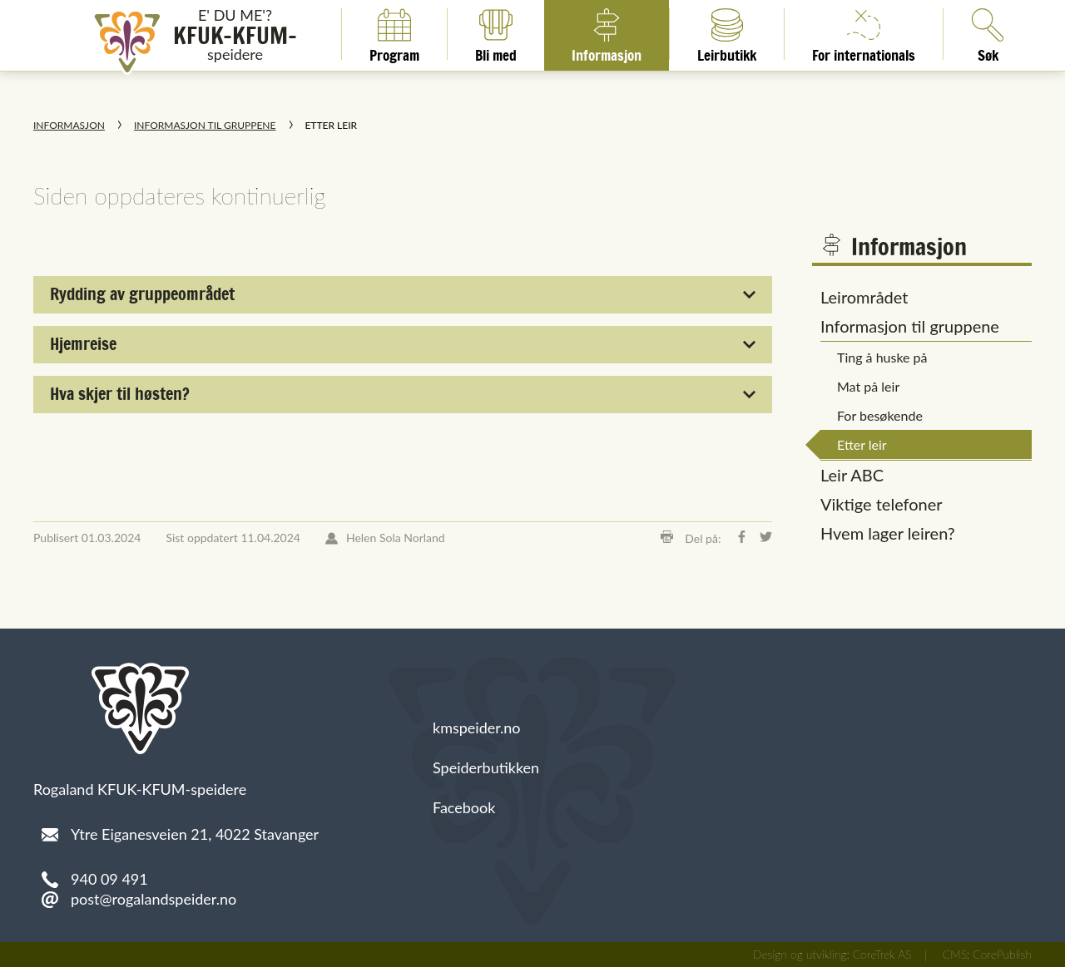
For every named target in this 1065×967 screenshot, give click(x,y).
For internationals (863, 34)
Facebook (464, 807)
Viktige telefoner (881, 504)
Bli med (496, 34)
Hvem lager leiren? (887, 533)
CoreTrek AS (882, 954)
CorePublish (1002, 954)
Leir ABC (852, 475)
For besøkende (880, 415)
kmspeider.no (477, 727)
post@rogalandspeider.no (153, 899)
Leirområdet (864, 297)
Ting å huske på (882, 357)
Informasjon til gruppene (204, 125)
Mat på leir (868, 386)
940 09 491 (109, 879)
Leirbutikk (726, 34)
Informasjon (606, 34)
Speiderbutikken (486, 767)
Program (394, 34)
